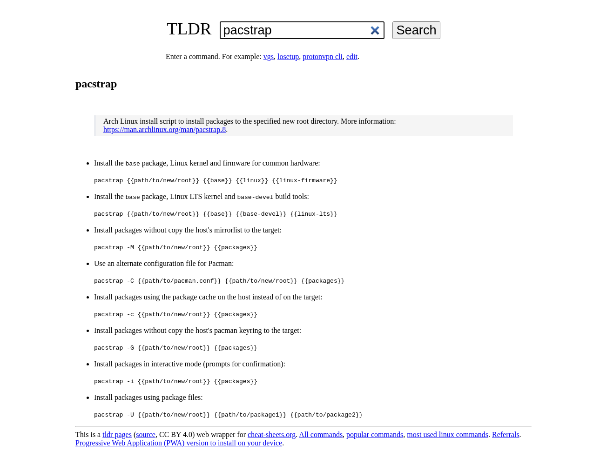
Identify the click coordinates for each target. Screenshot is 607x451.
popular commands (374, 434)
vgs (268, 56)
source (145, 434)
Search (416, 30)
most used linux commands (447, 434)
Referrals (505, 434)
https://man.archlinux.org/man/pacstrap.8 (164, 129)
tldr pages (117, 434)
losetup (288, 56)
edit (351, 56)
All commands (321, 434)
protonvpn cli (323, 56)
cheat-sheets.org (272, 434)
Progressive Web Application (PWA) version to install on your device (178, 443)
